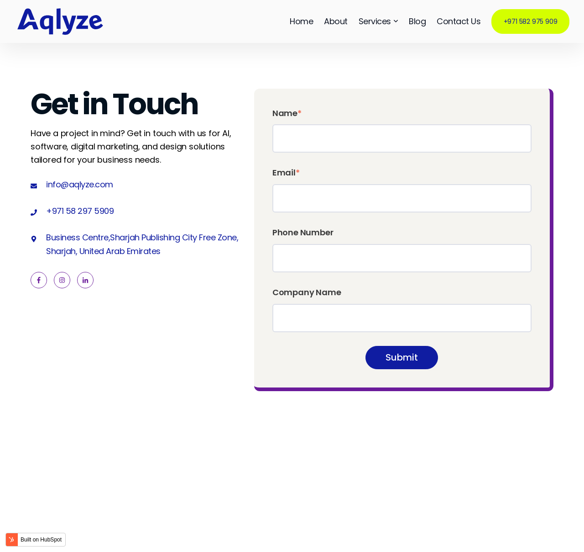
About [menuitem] (336, 21)
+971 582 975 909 (531, 21)
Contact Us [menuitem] (458, 21)
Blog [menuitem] (417, 21)
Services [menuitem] (378, 21)
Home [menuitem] (301, 21)
